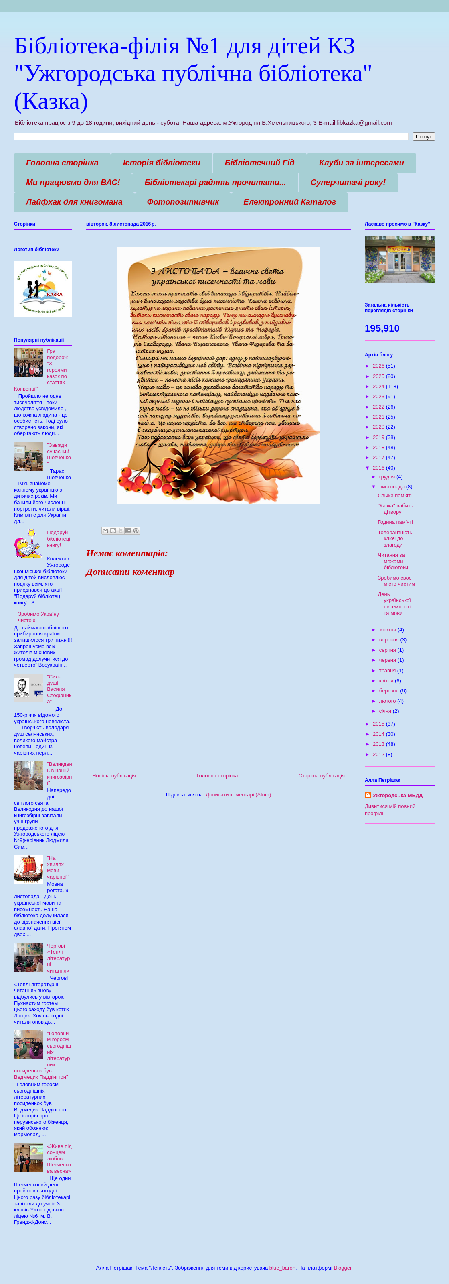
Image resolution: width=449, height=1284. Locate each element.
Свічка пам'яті (394, 495)
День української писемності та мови (394, 603)
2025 (379, 376)
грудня (387, 477)
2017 (379, 457)
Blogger (342, 1268)
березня (389, 691)
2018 (379, 447)
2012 (379, 754)
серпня (388, 650)
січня (386, 711)
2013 (379, 744)
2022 (379, 407)
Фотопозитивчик (183, 201)
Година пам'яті (395, 522)
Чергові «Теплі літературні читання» (58, 958)
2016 (379, 468)
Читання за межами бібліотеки (393, 561)
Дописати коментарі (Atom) (238, 795)
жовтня (388, 630)
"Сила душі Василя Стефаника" (59, 689)
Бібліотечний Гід (260, 162)
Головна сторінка (62, 162)
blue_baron (282, 1268)
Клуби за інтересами (361, 162)
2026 (379, 366)
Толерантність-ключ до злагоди (396, 538)
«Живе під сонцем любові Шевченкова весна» (59, 1158)
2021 (379, 417)
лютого (388, 701)
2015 (379, 724)
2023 (379, 396)
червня (388, 660)
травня (388, 670)
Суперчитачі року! (348, 182)
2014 (379, 734)
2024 (379, 386)
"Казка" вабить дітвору (395, 509)
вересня (389, 640)
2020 (379, 427)
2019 (379, 437)
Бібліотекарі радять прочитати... (215, 182)
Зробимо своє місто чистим (396, 581)
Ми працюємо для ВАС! (73, 182)
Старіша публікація (322, 776)
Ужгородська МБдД (398, 795)
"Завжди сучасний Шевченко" (59, 454)
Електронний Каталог (289, 201)
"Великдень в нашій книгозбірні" (59, 773)
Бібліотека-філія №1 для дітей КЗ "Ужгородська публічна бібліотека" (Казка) (193, 73)
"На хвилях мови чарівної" (58, 867)
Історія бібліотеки (161, 162)
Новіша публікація (114, 776)
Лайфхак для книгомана (74, 201)
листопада (392, 487)
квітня (387, 681)
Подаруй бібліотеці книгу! (58, 538)
